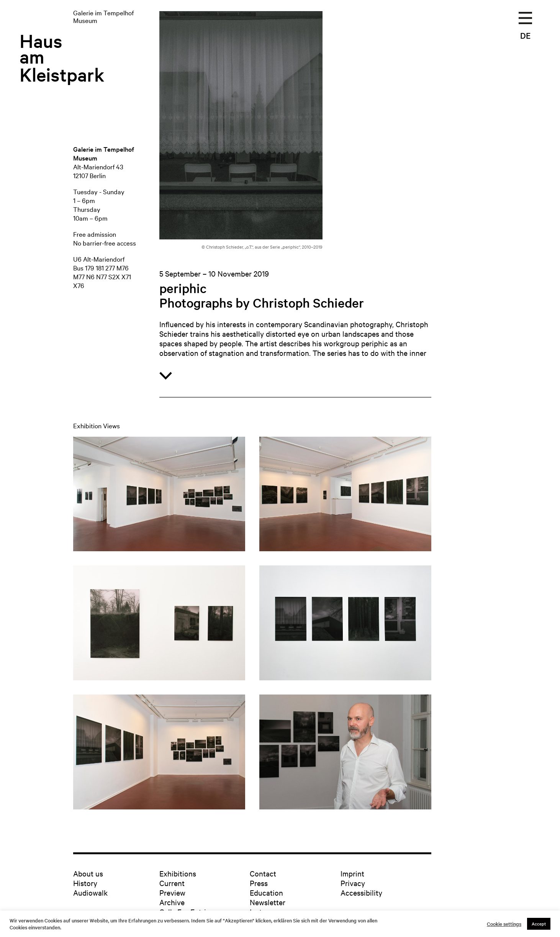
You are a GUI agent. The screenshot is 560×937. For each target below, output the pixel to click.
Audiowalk (90, 892)
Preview (172, 892)
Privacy (353, 883)
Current (172, 883)
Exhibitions (177, 873)
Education (266, 892)
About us (88, 873)
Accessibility (361, 892)
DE (525, 35)
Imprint (352, 873)
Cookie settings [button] (504, 924)
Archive (172, 902)
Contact (263, 873)
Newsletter (267, 902)
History (85, 883)
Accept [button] (539, 924)
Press (259, 883)
